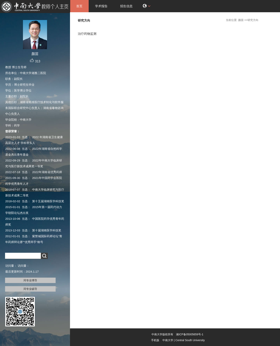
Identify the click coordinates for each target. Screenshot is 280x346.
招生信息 (126, 6)
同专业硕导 (30, 288)
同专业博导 (30, 280)
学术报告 (101, 6)
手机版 (155, 340)
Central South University (190, 340)
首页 (79, 6)
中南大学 (167, 340)
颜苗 (241, 20)
